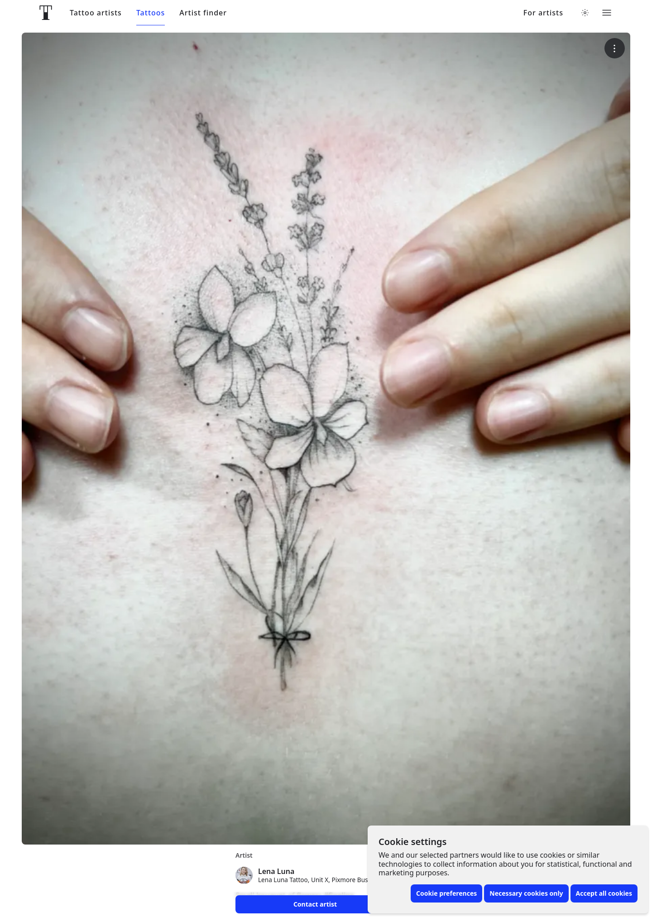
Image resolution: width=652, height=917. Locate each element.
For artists (543, 13)
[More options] (614, 48)
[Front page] (45, 12)
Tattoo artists (96, 13)
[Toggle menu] (607, 12)
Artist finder (203, 13)
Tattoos (150, 13)
